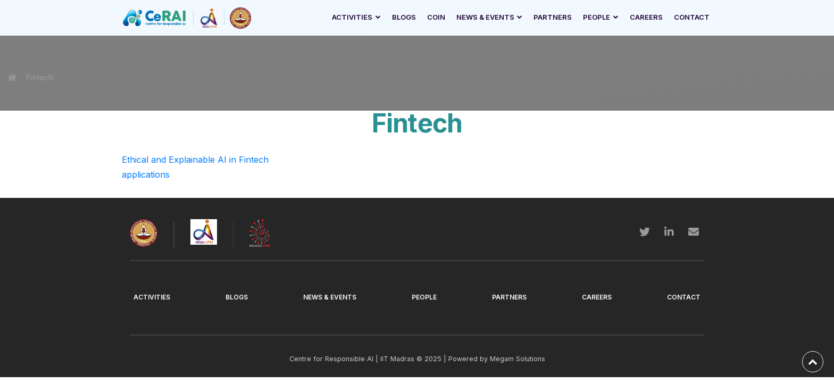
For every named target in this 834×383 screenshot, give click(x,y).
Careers (646, 17)
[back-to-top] (812, 361)
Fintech (39, 77)
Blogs (404, 17)
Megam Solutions (517, 359)
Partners (552, 17)
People (596, 17)
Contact (692, 17)
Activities (352, 17)
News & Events (485, 17)
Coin (436, 17)
